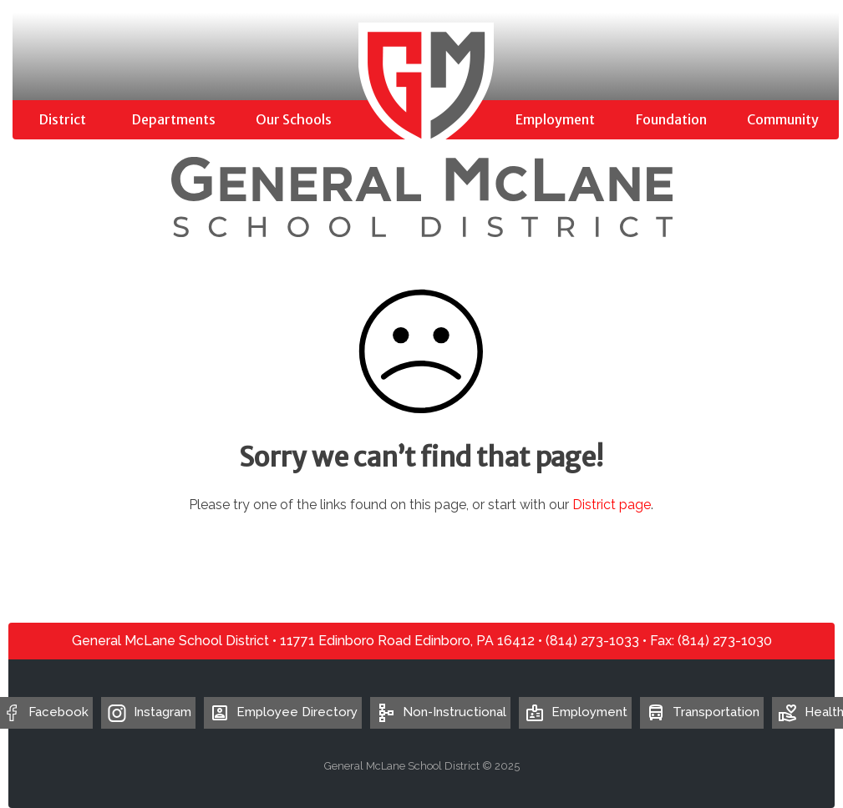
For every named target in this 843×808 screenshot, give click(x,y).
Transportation (701, 712)
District (62, 119)
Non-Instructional (440, 712)
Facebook (58, 712)
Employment (555, 119)
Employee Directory (283, 712)
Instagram (162, 712)
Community (783, 119)
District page (611, 505)
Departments (174, 119)
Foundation (671, 119)
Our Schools (294, 119)
